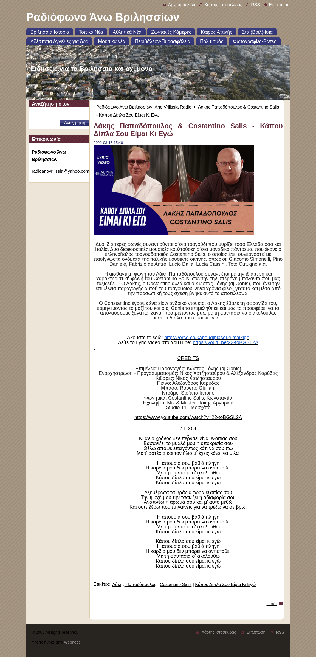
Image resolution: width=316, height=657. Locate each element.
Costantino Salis (176, 584)
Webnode (72, 642)
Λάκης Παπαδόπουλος (134, 584)
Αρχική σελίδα (181, 4)
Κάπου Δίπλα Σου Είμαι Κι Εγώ (225, 584)
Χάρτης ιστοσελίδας (223, 4)
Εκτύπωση (279, 4)
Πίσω (272, 603)
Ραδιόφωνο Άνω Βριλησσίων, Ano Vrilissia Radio (143, 107)
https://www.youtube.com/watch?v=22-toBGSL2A (188, 417)
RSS (255, 4)
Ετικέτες (101, 584)
